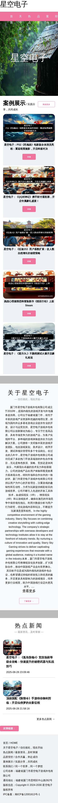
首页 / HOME (10, 743)
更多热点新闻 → (46, 719)
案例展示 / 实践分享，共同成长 (20, 761)
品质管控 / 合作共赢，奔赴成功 (20, 757)
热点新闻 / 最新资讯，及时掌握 (20, 752)
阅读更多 (46, 104)
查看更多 (29, 591)
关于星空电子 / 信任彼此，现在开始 (23, 747)
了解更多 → (29, 601)
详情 (29, 157)
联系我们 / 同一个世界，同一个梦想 (23, 766)
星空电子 (14, 4)
